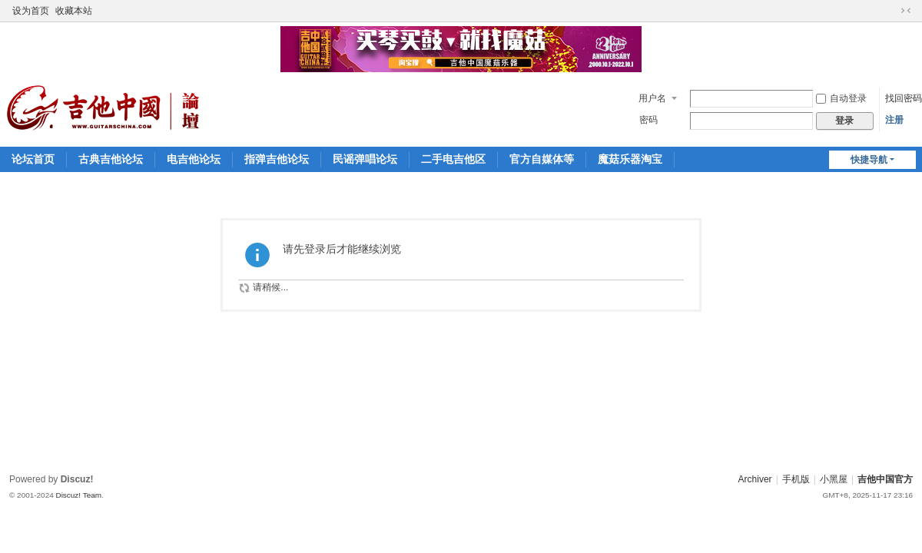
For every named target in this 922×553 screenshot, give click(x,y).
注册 (894, 119)
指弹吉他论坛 (276, 159)
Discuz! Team (78, 495)
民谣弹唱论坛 (365, 159)
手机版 (796, 479)
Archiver (755, 479)
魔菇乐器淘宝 (630, 159)
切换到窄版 (906, 11)
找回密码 (903, 98)
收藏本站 (73, 10)
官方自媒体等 (541, 159)
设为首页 (30, 10)
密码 (648, 119)
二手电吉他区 (453, 159)
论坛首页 (33, 159)
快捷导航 (869, 159)
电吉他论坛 (194, 159)
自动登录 (841, 98)
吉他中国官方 (885, 479)
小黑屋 (833, 479)
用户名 (652, 98)
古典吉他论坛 (110, 159)
